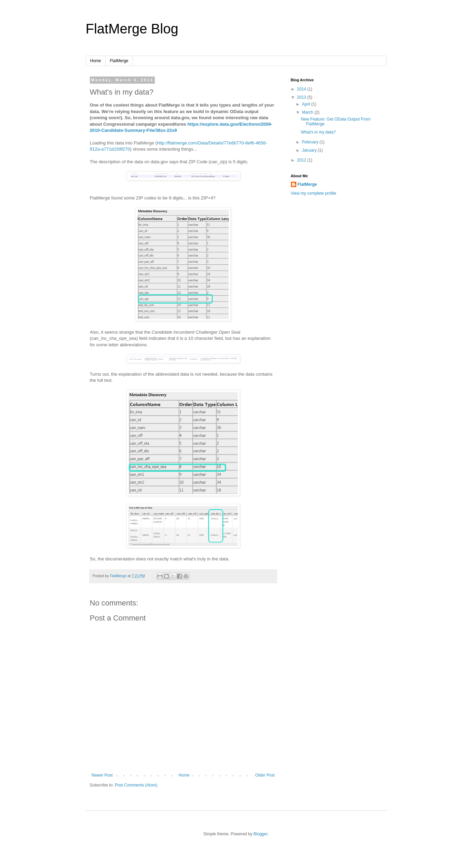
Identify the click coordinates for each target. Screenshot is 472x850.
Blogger (261, 834)
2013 (302, 97)
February (310, 142)
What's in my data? (318, 132)
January (310, 150)
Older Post (265, 775)
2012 (302, 160)
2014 (302, 89)
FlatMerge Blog (132, 28)
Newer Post (102, 775)
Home (95, 60)
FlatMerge (119, 60)
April (306, 104)
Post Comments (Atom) (136, 785)
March (308, 112)
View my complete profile (313, 193)
